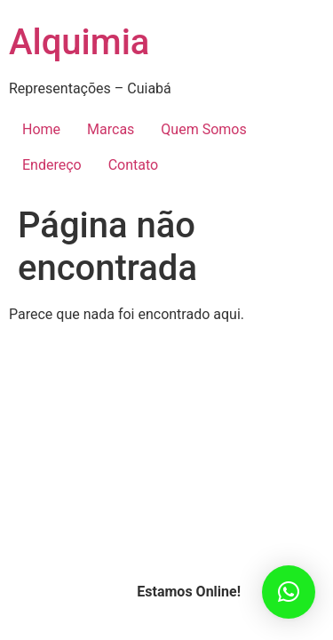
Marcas (110, 129)
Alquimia (79, 42)
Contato (133, 164)
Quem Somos (203, 129)
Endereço (52, 164)
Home (41, 129)
